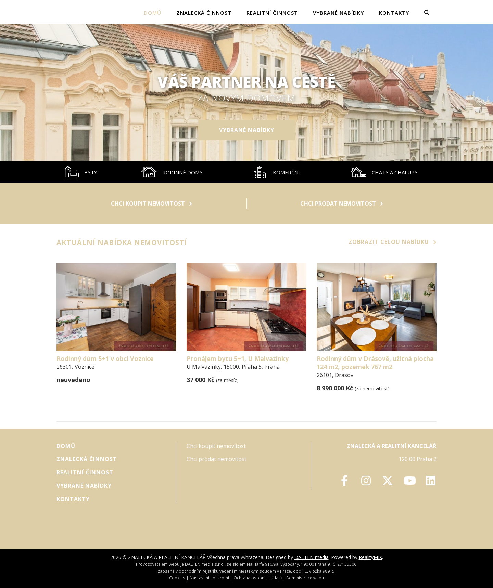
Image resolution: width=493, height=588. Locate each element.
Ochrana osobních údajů (257, 577)
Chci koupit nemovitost (151, 203)
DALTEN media (311, 557)
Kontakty (394, 12)
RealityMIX (370, 557)
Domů (152, 12)
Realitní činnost (272, 12)
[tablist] (246, 172)
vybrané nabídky (338, 12)
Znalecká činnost (203, 12)
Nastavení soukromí (209, 577)
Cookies (177, 577)
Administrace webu (305, 577)
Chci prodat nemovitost (341, 203)
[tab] (80, 172)
